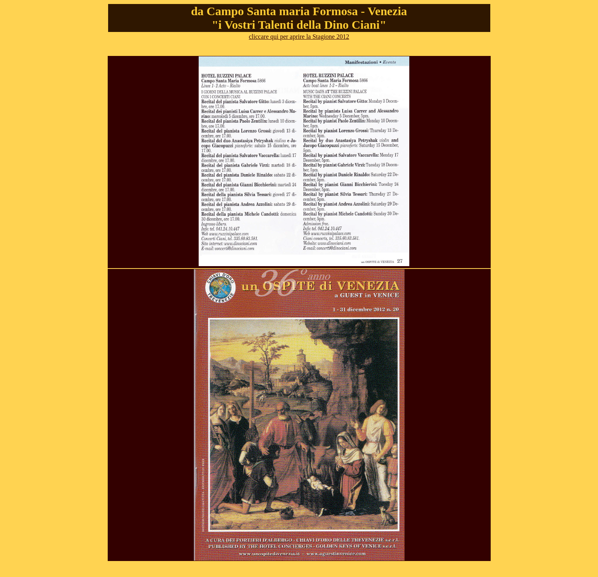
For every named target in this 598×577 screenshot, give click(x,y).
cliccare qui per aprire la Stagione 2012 (299, 36)
